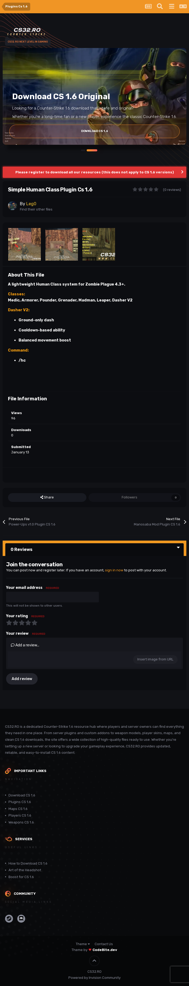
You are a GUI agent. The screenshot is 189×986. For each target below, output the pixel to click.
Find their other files (36, 209)
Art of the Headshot (24, 870)
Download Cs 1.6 (94, 131)
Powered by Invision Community (94, 978)
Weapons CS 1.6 (21, 822)
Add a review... (25, 645)
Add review (22, 679)
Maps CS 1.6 (18, 809)
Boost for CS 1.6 (21, 877)
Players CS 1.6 (19, 815)
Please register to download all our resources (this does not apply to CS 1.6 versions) (94, 172)
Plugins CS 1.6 (19, 802)
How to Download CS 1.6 (27, 863)
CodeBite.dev (105, 950)
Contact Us (104, 944)
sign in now (114, 570)
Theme (83, 944)
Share (47, 497)
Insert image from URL (155, 659)
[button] (83, 150)
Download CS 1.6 (21, 795)
